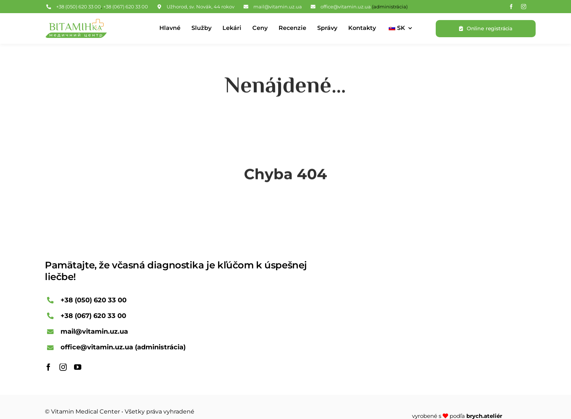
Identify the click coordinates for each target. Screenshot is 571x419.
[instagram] (523, 6)
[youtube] (77, 367)
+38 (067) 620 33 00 (125, 6)
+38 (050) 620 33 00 (78, 6)
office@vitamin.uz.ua (346, 6)
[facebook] (511, 6)
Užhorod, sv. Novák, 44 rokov (200, 6)
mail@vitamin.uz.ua (277, 6)
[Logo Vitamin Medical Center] (76, 22)
